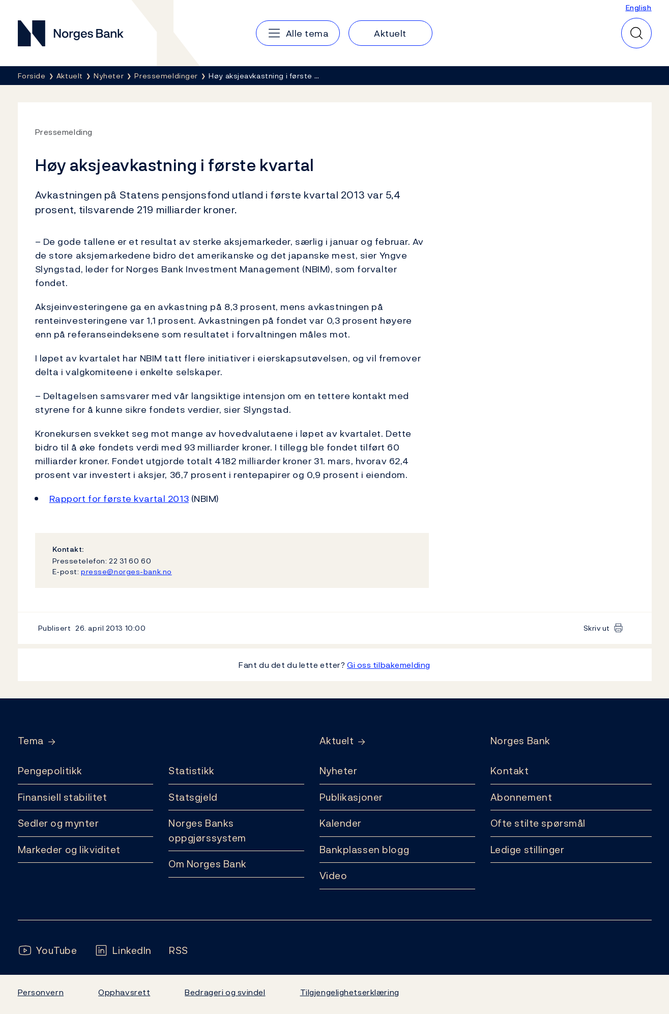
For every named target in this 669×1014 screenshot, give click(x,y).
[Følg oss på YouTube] (47, 950)
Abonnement (521, 797)
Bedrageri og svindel (225, 992)
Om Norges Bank (207, 864)
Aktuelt (336, 741)
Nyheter (338, 771)
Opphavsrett (124, 992)
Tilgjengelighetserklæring (349, 992)
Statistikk (191, 771)
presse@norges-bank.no (126, 571)
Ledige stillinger (527, 849)
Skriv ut (597, 628)
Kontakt (509, 771)
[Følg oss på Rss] (178, 950)
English (639, 7)
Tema (31, 741)
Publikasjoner (351, 797)
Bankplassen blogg (364, 849)
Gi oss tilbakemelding (388, 664)
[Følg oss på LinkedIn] (123, 950)
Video (333, 875)
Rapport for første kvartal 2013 (119, 498)
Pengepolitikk (50, 771)
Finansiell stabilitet (62, 797)
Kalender (340, 823)
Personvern (41, 992)
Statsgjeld (193, 797)
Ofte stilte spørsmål (538, 823)
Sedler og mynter (58, 823)
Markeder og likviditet (69, 849)
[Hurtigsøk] (636, 33)
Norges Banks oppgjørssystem (207, 830)
